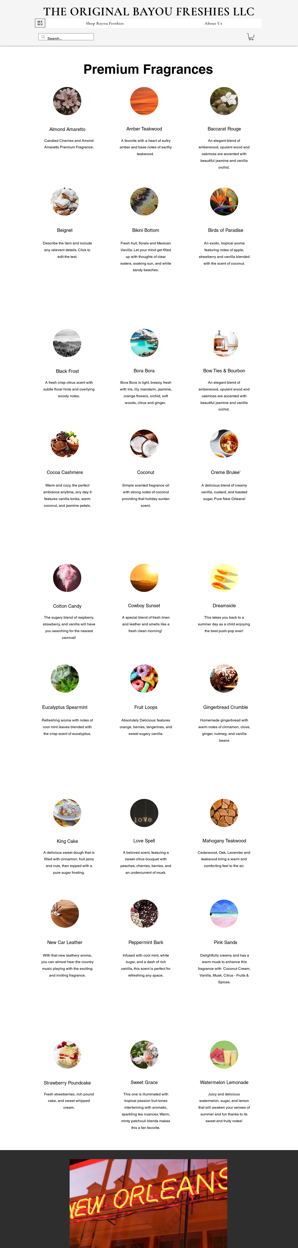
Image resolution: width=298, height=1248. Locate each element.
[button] (251, 36)
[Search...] (65, 38)
